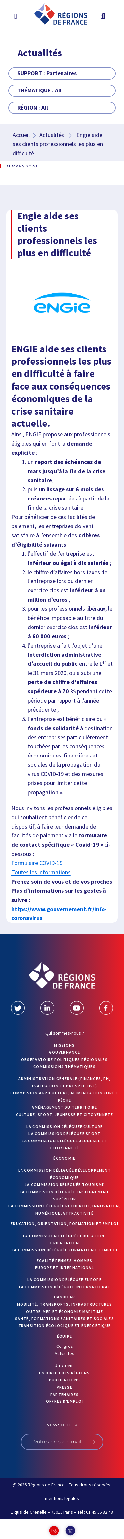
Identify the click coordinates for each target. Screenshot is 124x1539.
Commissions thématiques (64, 1066)
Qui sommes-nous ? (64, 1033)
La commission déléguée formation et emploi (65, 1249)
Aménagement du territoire (64, 1107)
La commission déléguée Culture (64, 1126)
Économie (64, 1158)
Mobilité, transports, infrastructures (64, 1304)
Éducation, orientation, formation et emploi (64, 1223)
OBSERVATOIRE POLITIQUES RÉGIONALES (64, 1059)
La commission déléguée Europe (64, 1279)
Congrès (64, 1346)
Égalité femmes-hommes (64, 1260)
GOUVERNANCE (64, 1052)
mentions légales (62, 1498)
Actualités (51, 135)
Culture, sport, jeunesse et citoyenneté (64, 1114)
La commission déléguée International (64, 1286)
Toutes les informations (41, 872)
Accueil (21, 135)
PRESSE (64, 1387)
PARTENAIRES (64, 1394)
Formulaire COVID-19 (36, 863)
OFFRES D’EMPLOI (64, 1401)
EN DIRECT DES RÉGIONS (64, 1373)
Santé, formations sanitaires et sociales (64, 1318)
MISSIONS (64, 1045)
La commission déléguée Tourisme (64, 1184)
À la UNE (64, 1365)
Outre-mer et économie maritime (64, 1311)
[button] (15, 16)
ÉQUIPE (64, 1336)
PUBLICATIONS (64, 1379)
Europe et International (64, 1267)
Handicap (64, 1297)
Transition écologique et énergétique (64, 1325)
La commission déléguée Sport (64, 1133)
